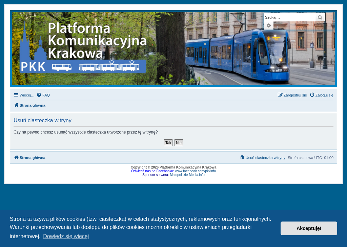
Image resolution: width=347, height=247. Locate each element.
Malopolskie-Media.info (187, 175)
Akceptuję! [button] (309, 228)
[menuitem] (43, 95)
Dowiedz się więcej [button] (66, 236)
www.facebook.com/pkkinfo (195, 171)
